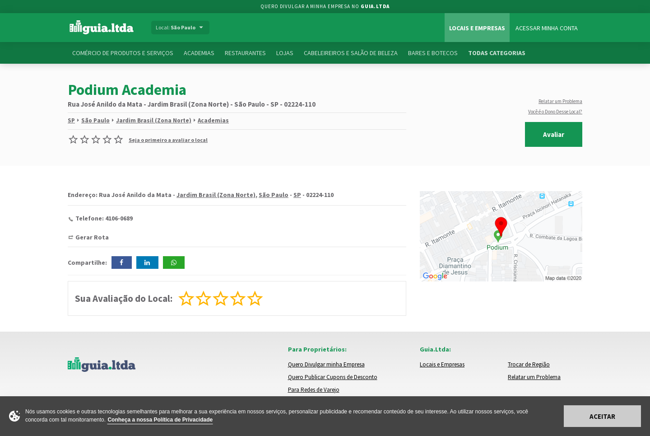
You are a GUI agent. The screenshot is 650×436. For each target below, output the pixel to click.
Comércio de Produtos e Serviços (122, 53)
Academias (199, 53)
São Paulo (95, 120)
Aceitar (602, 416)
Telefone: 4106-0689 (104, 218)
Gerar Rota (92, 237)
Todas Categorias (496, 53)
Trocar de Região (529, 364)
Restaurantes (245, 53)
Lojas (284, 53)
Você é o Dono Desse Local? (555, 111)
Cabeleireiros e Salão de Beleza (351, 53)
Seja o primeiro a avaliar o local (168, 139)
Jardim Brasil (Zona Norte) (153, 120)
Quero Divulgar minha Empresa (326, 364)
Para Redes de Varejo (313, 390)
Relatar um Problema (560, 101)
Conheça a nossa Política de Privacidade (160, 420)
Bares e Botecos (433, 53)
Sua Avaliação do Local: (123, 298)
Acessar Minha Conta (546, 28)
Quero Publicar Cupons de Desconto (332, 377)
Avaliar (553, 134)
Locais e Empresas (477, 28)
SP (71, 120)
